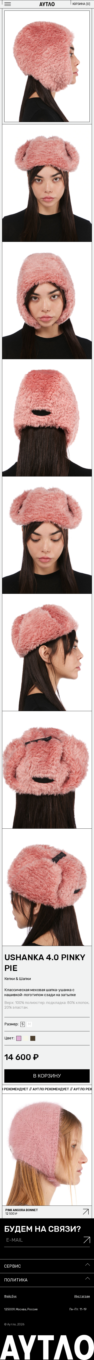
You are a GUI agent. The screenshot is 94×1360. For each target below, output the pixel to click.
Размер (11, 1024)
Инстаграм (82, 1296)
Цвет (9, 1038)
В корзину (47, 1076)
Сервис (12, 1266)
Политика (16, 1280)
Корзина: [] (81, 4)
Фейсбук (10, 1296)
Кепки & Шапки (17, 978)
